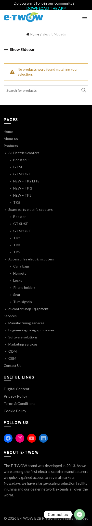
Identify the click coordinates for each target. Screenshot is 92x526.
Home (34, 34)
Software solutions (23, 337)
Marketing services (23, 344)
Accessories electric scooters (31, 259)
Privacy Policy (15, 396)
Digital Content (16, 389)
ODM (12, 351)
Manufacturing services (26, 323)
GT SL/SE (20, 224)
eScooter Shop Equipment (28, 309)
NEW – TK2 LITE (26, 181)
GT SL (18, 167)
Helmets (19, 273)
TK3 (16, 245)
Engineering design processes (31, 330)
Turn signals (22, 302)
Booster (19, 216)
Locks (17, 280)
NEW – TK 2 (22, 188)
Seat (16, 294)
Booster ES (21, 160)
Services (10, 316)
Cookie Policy (15, 411)
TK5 (16, 202)
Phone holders (24, 287)
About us (11, 138)
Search (83, 90)
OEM (12, 358)
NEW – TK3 (22, 195)
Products (11, 146)
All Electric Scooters (23, 153)
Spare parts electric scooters (30, 209)
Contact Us (12, 365)
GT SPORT (22, 174)
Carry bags (21, 266)
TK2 (16, 238)
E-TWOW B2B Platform (37, 518)
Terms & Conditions (19, 403)
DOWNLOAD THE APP (46, 8)
